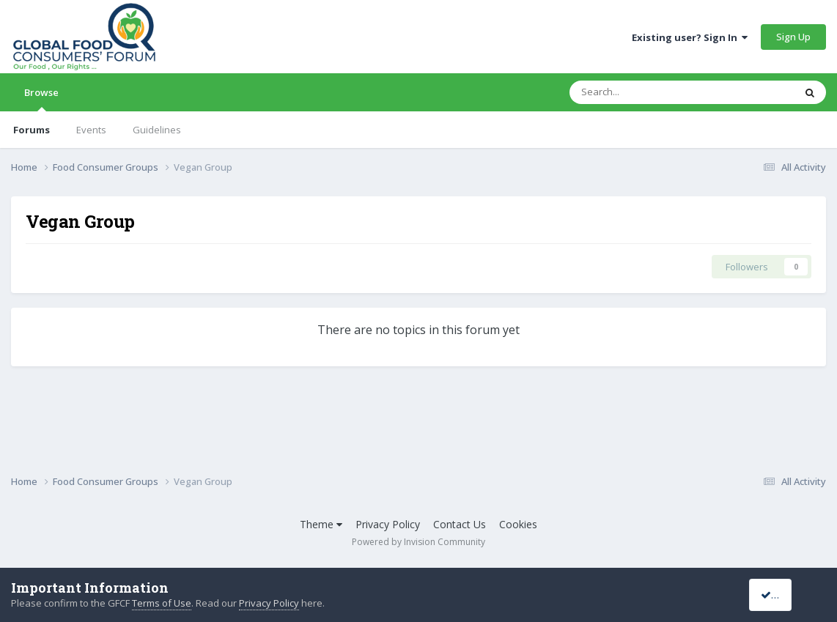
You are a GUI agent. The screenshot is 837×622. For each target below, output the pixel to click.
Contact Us (459, 524)
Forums (31, 129)
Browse (41, 98)
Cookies (518, 524)
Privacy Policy (387, 524)
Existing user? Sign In (690, 37)
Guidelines (157, 129)
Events (91, 129)
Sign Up (793, 36)
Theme (321, 524)
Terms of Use (161, 603)
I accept (784, 594)
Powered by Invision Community (418, 542)
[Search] (644, 92)
